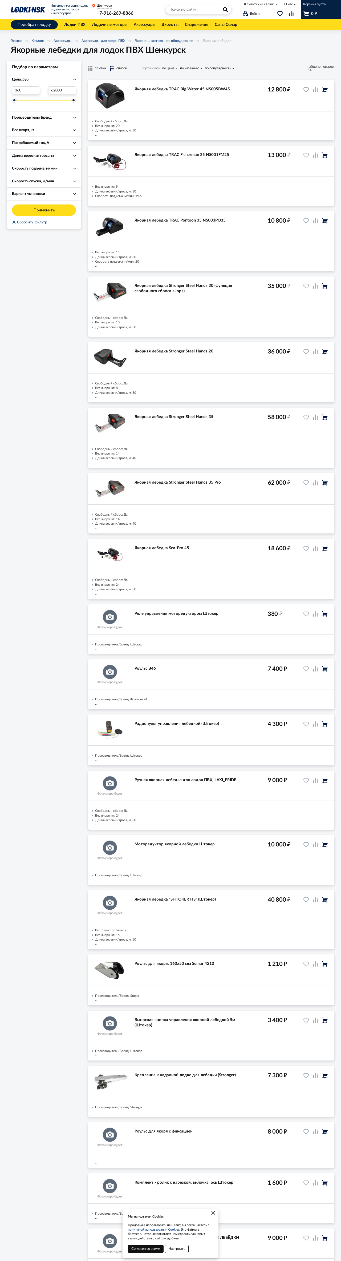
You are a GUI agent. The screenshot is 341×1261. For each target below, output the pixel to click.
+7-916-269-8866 (115, 13)
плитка (100, 68)
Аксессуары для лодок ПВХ (103, 41)
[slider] (14, 100)
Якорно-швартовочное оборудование (164, 41)
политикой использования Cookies (153, 1229)
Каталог (37, 41)
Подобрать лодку (34, 25)
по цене (168, 68)
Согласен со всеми (145, 1249)
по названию (189, 68)
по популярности (218, 68)
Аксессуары (63, 41)
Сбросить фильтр (29, 222)
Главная (16, 41)
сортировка (151, 68)
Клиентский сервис (259, 4)
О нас (288, 4)
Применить (44, 210)
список (121, 68)
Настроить (176, 1249)
